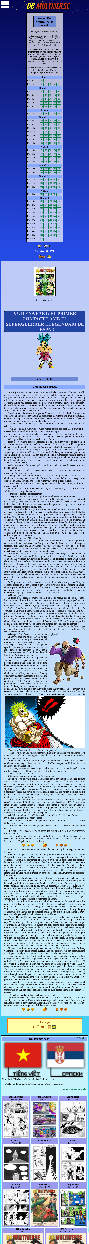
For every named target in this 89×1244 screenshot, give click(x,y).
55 (59, 132)
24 (55, 103)
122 (45, 201)
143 (50, 216)
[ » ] (42, 256)
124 (54, 201)
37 (46, 120)
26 (42, 106)
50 (59, 128)
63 (50, 139)
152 (45, 224)
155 (58, 224)
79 (55, 154)
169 (54, 235)
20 (59, 99)
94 (55, 169)
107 (45, 183)
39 (55, 120)
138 (50, 212)
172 (45, 239)
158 (50, 227)
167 (45, 235)
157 (45, 227)
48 (50, 128)
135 (58, 209)
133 (50, 209)
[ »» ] (49, 257)
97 (46, 172)
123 (50, 201)
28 (50, 106)
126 (41, 205)
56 (42, 136)
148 (50, 220)
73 (50, 150)
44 (55, 124)
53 (50, 132)
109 (54, 183)
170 (58, 235)
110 (58, 183)
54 (55, 132)
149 (54, 220)
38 (50, 120)
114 (54, 187)
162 (45, 231)
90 (59, 161)
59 (55, 136)
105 (58, 179)
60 (59, 136)
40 (59, 120)
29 (55, 106)
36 (42, 120)
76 (42, 154)
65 (59, 139)
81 (42, 158)
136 (41, 212)
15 (59, 95)
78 (50, 154)
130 (58, 205)
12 (46, 95)
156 (41, 227)
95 (59, 169)
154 (54, 224)
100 (58, 172)
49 (55, 128)
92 (46, 169)
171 (41, 239)
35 (59, 113)
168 (50, 235)
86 (42, 161)
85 (59, 158)
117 (45, 194)
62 (46, 139)
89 (55, 161)
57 (46, 136)
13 (50, 95)
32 (46, 113)
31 (42, 113)
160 (58, 227)
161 (41, 231)
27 (46, 106)
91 (42, 169)
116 (41, 194)
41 (42, 124)
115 (58, 187)
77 (46, 154)
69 (55, 143)
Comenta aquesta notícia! (74, 1089)
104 (54, 179)
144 (54, 216)
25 (59, 103)
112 (45, 187)
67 (46, 143)
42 (46, 124)
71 (42, 150)
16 (42, 99)
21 (42, 103)
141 (41, 216)
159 (54, 227)
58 (50, 136)
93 (50, 169)
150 (58, 220)
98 (50, 172)
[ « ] (47, 246)
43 (50, 124)
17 (46, 99)
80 (59, 154)
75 (59, 150)
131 (41, 209)
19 (55, 99)
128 (50, 205)
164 (54, 231)
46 (42, 128)
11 (42, 95)
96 (42, 172)
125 (58, 201)
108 (50, 183)
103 (50, 179)
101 (41, 179)
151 (41, 224)
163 (50, 231)
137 (45, 212)
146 (41, 220)
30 (59, 106)
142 (45, 216)
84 (55, 158)
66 (42, 143)
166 (41, 235)
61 (42, 139)
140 (58, 212)
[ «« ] (40, 246)
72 (46, 150)
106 (41, 183)
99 (55, 172)
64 (55, 139)
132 (45, 209)
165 (58, 231)
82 (46, 158)
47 (46, 128)
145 (58, 216)
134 (54, 209)
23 (50, 103)
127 (45, 205)
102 (45, 179)
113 (50, 187)
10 (59, 91)
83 (50, 158)
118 (50, 194)
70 (59, 143)
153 (50, 224)
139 (54, 212)
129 (54, 205)
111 (41, 187)
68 (50, 143)
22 (46, 103)
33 (50, 113)
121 (41, 201)
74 (55, 150)
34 (55, 113)
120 (58, 194)
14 (55, 95)
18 (50, 99)
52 (46, 132)
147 (45, 220)
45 (59, 124)
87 (46, 161)
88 (50, 161)
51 (42, 132)
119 (54, 194)
